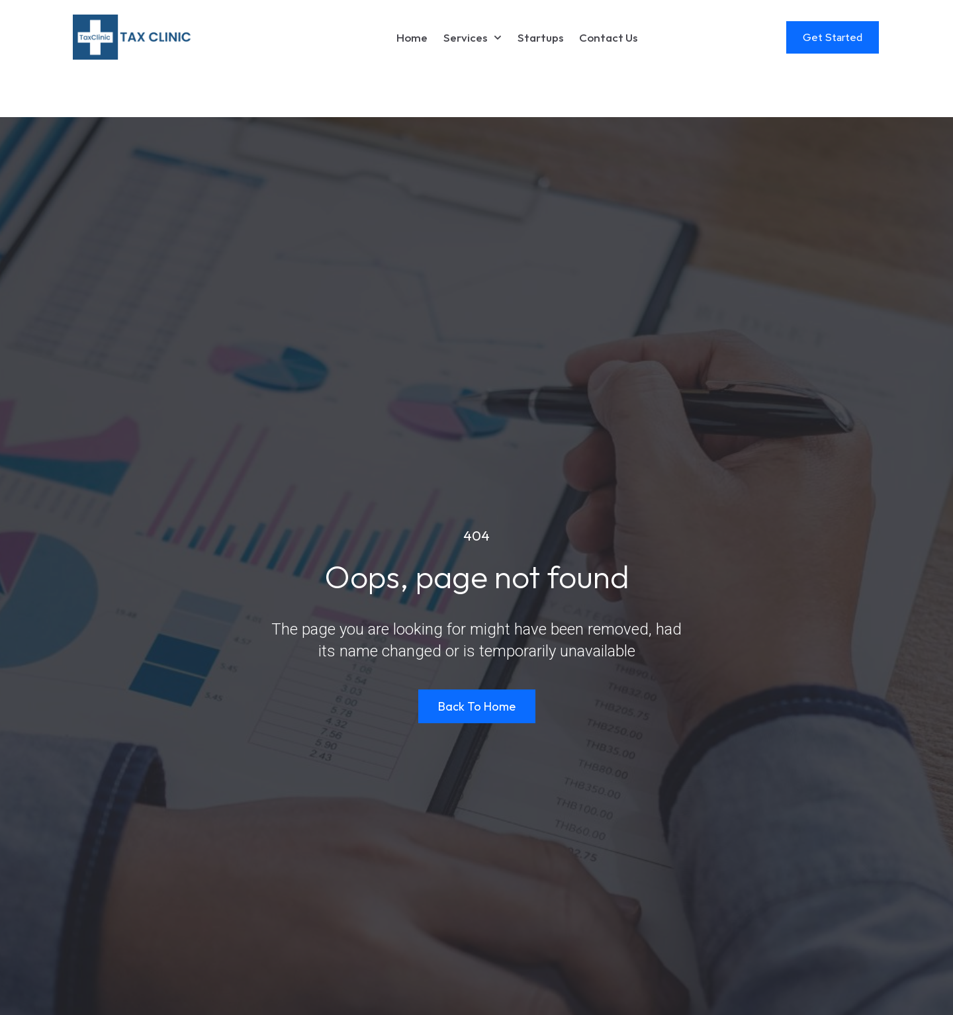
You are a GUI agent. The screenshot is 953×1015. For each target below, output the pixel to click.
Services (472, 37)
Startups (540, 37)
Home (412, 37)
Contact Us (608, 37)
